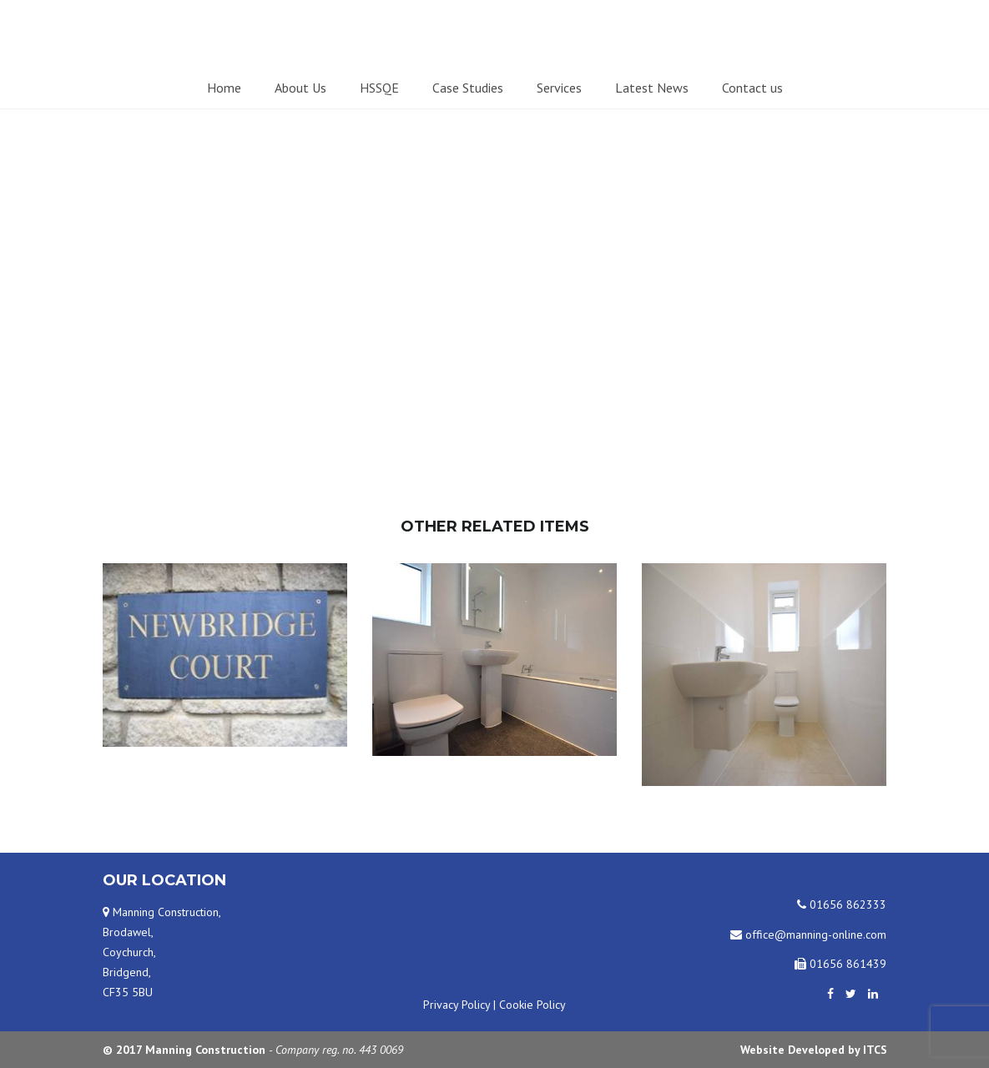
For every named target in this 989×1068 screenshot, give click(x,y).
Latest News (652, 87)
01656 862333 (841, 904)
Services (559, 87)
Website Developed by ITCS (813, 1049)
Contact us (752, 87)
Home (224, 87)
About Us (300, 87)
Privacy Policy (456, 1004)
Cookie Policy (532, 1004)
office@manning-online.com (808, 934)
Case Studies (467, 87)
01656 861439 (840, 963)
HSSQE (379, 87)
